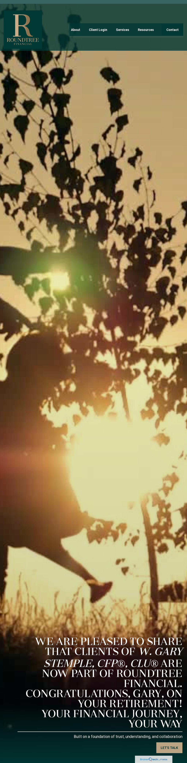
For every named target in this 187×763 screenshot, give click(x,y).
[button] (75, 21)
